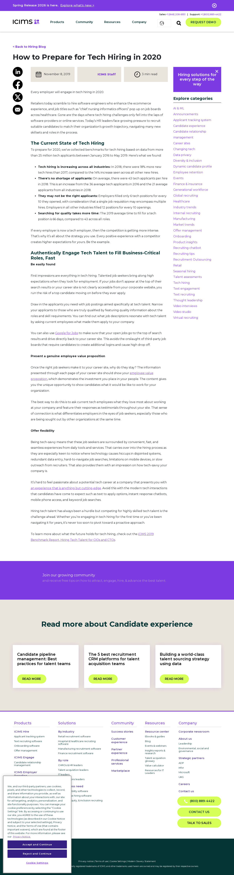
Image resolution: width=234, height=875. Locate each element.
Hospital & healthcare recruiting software (77, 743)
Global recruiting (185, 195)
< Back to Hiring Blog (29, 46)
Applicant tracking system (192, 120)
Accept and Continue (37, 844)
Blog (148, 741)
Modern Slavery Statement (142, 861)
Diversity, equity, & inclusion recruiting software (80, 802)
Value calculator (154, 765)
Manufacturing (184, 219)
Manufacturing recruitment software (79, 748)
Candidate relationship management (27, 764)
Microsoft (184, 772)
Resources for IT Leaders (154, 772)
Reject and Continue (37, 853)
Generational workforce (190, 189)
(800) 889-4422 (199, 801)
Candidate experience (189, 126)
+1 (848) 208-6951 (175, 14)
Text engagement (186, 288)
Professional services (120, 761)
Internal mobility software (73, 791)
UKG (181, 777)
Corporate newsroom (194, 731)
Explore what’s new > (77, 5)
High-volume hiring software (75, 795)
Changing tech (184, 149)
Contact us (186, 791)
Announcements (185, 114)
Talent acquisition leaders (73, 769)
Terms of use (101, 861)
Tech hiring (181, 283)
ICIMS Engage (24, 757)
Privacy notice (85, 861)
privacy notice (209, 583)
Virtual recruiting (185, 317)
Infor (181, 767)
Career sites (181, 143)
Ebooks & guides (155, 736)
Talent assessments (187, 277)
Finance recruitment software (75, 753)
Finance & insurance (187, 184)
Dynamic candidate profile (192, 166)
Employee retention (188, 172)
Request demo (203, 22)
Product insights (185, 242)
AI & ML (178, 108)
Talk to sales (199, 823)
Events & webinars (155, 745)
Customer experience (119, 740)
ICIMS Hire (21, 731)
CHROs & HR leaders (70, 765)
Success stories (122, 731)
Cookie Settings (118, 861)
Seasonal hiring (184, 271)
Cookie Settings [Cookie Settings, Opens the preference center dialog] (37, 862)
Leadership (185, 743)
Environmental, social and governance (194, 750)
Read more (31, 679)
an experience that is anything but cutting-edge (66, 488)
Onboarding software (27, 745)
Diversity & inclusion (187, 160)
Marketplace (120, 770)
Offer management (187, 230)
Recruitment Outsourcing (192, 259)
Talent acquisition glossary (155, 759)
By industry (66, 731)
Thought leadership (188, 300)
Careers (184, 784)
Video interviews (185, 306)
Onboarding (182, 236)
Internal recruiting (186, 213)
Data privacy (182, 155)
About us (185, 738)
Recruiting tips (184, 253)
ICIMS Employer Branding (25, 773)
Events (178, 178)
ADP (181, 762)
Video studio (182, 312)
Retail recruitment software (74, 736)
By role (63, 760)
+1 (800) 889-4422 (211, 14)
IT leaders (63, 774)
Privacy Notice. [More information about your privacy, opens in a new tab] (22, 836)
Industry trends (184, 207)
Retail (177, 265)
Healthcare (181, 201)
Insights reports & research (155, 752)
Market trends (183, 224)
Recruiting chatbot (187, 248)
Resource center (157, 731)
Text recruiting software (28, 741)
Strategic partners (191, 758)
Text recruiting (184, 294)
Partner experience (119, 751)
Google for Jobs (66, 333)
